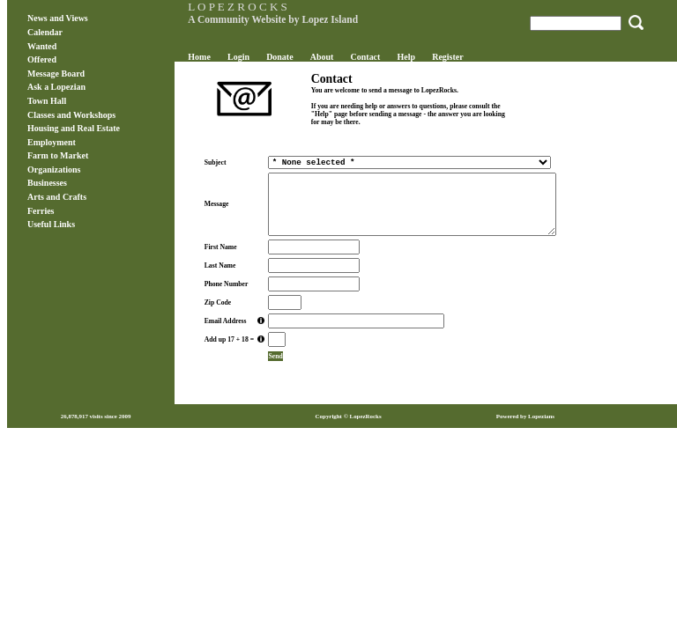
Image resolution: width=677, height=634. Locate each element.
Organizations (53, 169)
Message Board (56, 73)
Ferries (40, 211)
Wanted (41, 46)
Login (238, 57)
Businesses (47, 183)
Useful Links (51, 224)
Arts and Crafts (56, 197)
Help (407, 57)
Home (199, 57)
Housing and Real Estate (73, 128)
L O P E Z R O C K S (237, 6)
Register (447, 57)
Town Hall (46, 101)
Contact (366, 57)
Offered (41, 59)
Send (275, 356)
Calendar (45, 32)
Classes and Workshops (71, 115)
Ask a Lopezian (56, 87)
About (322, 57)
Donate (279, 57)
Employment (51, 142)
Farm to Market (57, 155)
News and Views (57, 18)
